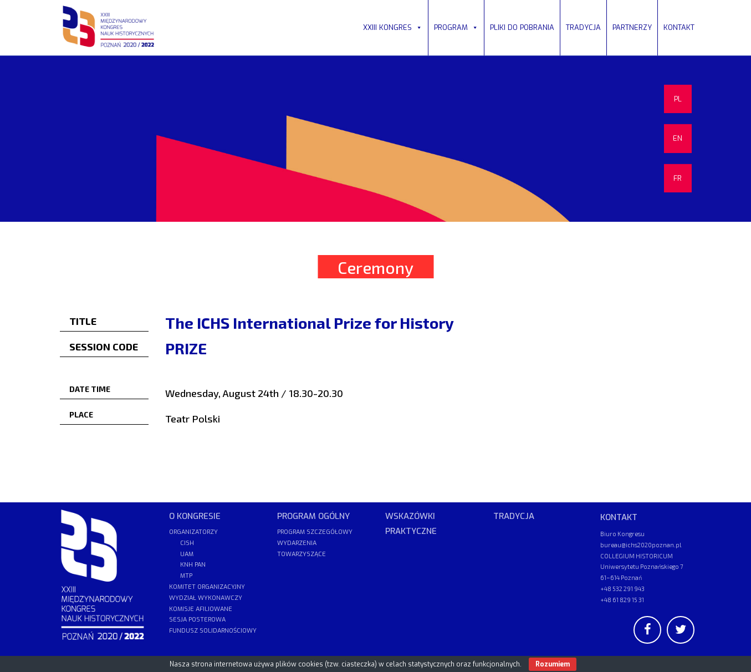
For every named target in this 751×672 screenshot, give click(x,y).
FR (677, 178)
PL (678, 99)
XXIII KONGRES (392, 27)
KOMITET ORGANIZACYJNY (207, 587)
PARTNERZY (632, 27)
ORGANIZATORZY (193, 532)
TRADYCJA (583, 27)
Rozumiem (552, 664)
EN (677, 138)
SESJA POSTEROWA (197, 619)
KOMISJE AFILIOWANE (200, 609)
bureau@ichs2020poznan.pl (640, 544)
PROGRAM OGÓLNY (313, 516)
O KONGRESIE (195, 516)
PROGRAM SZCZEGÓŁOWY (314, 532)
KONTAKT (678, 27)
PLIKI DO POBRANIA (522, 27)
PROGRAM (456, 27)
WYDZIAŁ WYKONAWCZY (205, 598)
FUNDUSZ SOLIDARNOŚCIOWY (213, 631)
